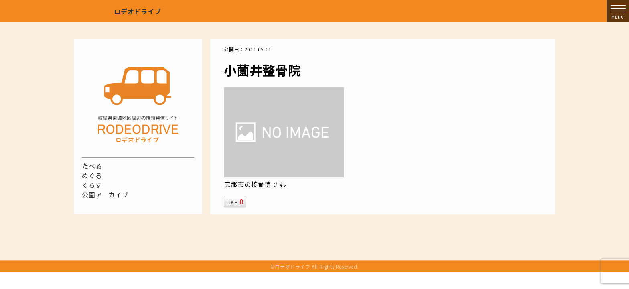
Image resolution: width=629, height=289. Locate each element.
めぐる (92, 175)
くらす (92, 185)
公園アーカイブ (105, 194)
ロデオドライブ (137, 11)
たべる (92, 166)
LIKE (234, 201)
